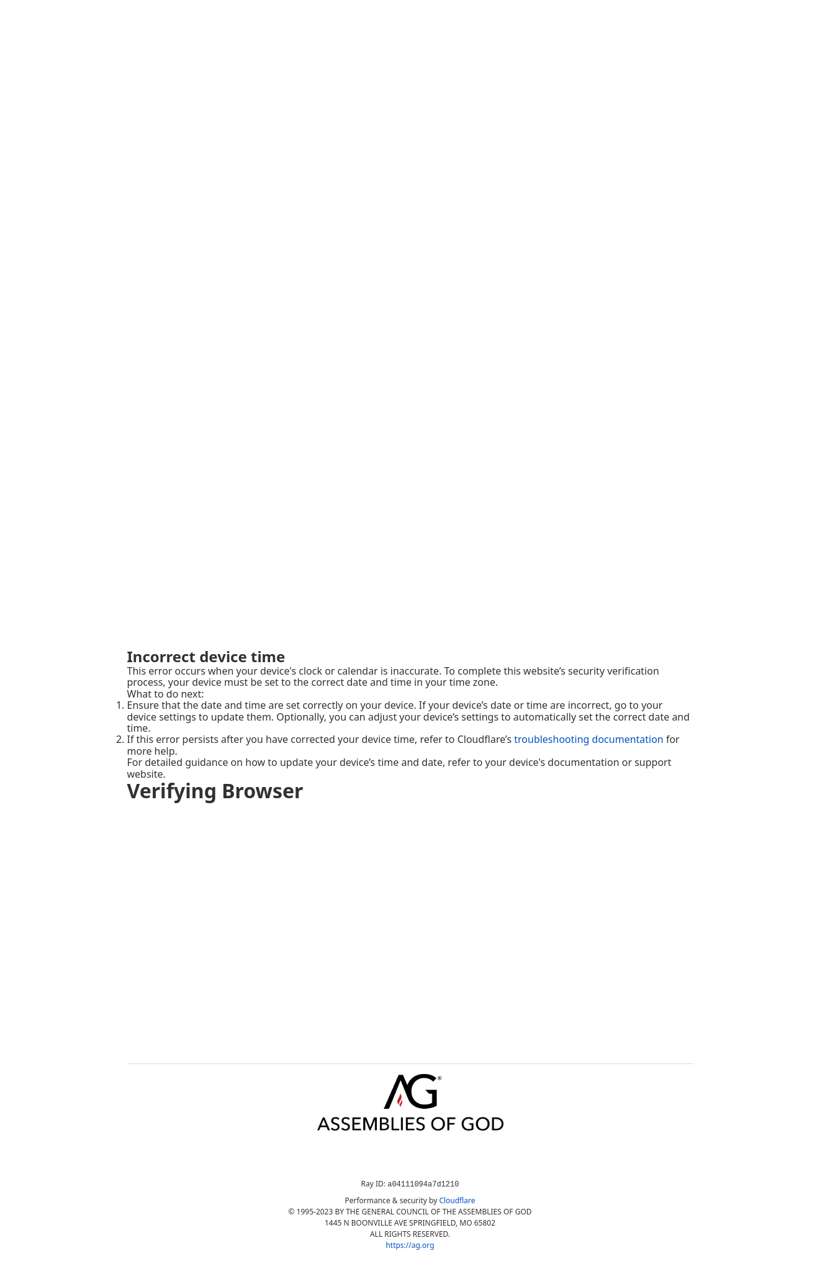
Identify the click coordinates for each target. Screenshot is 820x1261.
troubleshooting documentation (589, 739)
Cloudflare (457, 1200)
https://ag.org (409, 1245)
